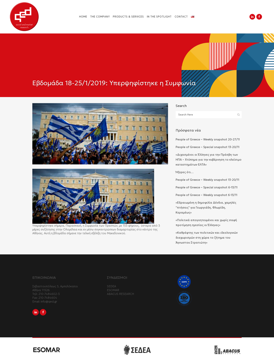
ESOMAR (113, 290)
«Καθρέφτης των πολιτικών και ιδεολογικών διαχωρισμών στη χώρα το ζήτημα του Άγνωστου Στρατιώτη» (207, 237)
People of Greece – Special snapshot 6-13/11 (206, 187)
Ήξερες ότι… (185, 172)
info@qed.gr (49, 301)
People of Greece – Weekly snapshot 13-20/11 (207, 180)
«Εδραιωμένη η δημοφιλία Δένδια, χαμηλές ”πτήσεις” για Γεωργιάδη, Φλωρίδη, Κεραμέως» (206, 207)
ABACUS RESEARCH (120, 294)
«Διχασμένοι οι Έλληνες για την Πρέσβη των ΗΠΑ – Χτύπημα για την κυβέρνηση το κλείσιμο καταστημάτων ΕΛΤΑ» (208, 159)
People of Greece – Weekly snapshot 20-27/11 (208, 139)
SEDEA (111, 286)
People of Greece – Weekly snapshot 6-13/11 (206, 195)
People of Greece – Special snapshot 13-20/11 (207, 147)
